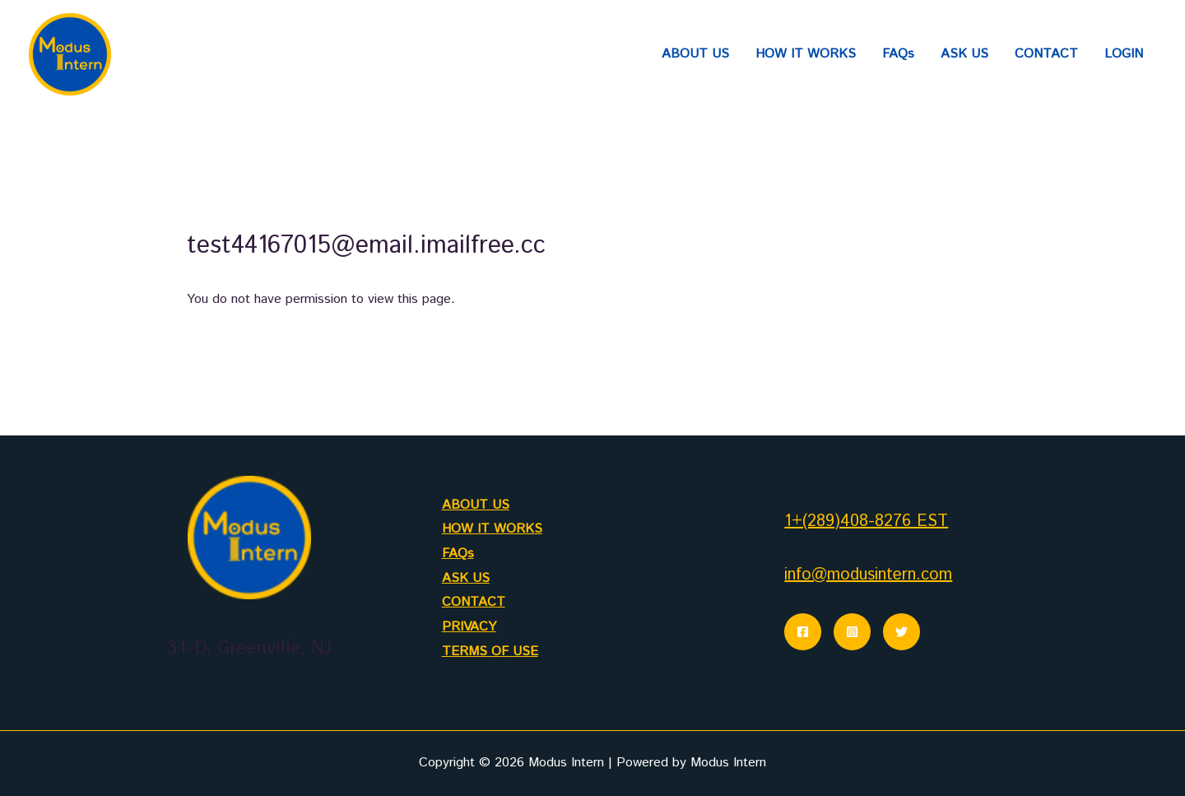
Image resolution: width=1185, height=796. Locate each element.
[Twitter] (901, 631)
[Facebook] (802, 631)
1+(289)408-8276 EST (866, 521)
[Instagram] (852, 631)
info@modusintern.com (868, 575)
